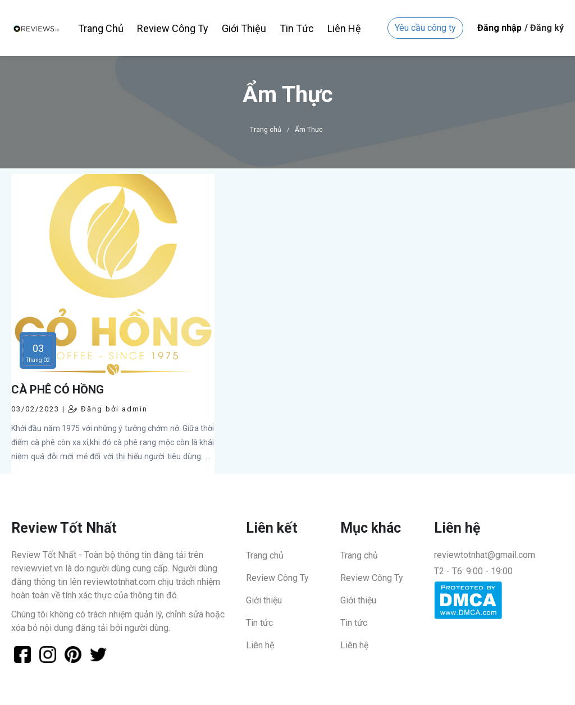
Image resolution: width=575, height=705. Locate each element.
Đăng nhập (499, 27)
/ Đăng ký (544, 27)
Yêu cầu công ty (425, 27)
